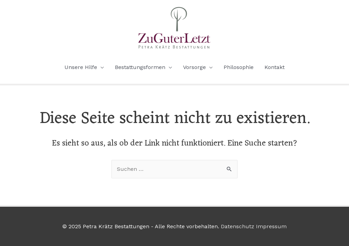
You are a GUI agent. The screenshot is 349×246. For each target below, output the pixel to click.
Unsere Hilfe (80, 67)
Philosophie (239, 67)
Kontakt (274, 67)
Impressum (271, 226)
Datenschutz (237, 226)
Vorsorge (194, 67)
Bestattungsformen (140, 67)
